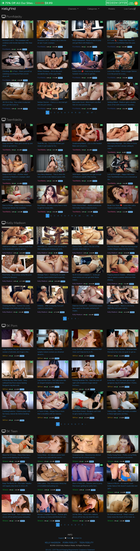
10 (79, 112)
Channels (74, 8)
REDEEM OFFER (116, 3)
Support (61, 538)
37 (92, 112)
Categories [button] (93, 9)
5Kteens (5, 461)
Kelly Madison (7, 253)
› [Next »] (95, 112)
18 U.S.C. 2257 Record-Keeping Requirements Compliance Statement (70, 550)
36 (87, 112)
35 (87, 216)
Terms (69, 538)
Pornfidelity (7, 49)
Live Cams (130, 9)
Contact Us (78, 538)
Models (111, 9)
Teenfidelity (7, 150)
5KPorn (5, 356)
